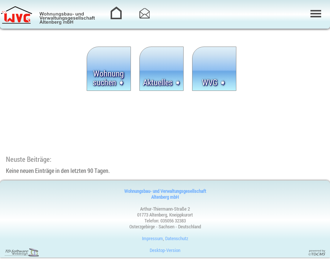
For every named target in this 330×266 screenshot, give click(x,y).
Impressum (152, 238)
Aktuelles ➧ (162, 82)
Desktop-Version (165, 250)
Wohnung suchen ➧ (109, 78)
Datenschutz (176, 238)
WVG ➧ (214, 82)
